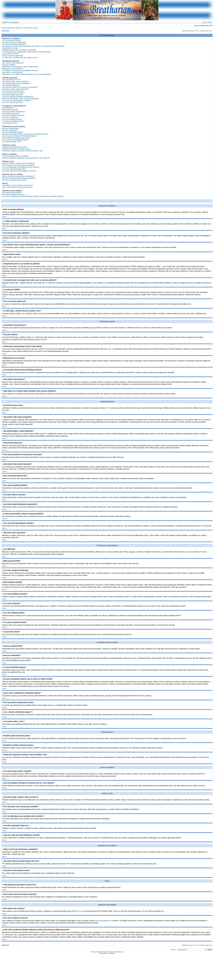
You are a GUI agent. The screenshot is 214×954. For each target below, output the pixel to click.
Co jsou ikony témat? (9, 123)
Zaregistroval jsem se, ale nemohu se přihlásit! (19, 50)
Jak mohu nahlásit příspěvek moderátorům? (18, 97)
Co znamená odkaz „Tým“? (12, 142)
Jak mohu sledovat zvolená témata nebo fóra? (19, 178)
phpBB (100, 952)
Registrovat (15, 22)
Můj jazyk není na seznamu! (12, 69)
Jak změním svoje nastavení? (13, 63)
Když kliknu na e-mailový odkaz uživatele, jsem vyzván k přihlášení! (26, 74)
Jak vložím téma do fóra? (11, 80)
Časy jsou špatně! (8, 65)
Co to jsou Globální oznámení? (13, 115)
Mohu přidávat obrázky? (11, 113)
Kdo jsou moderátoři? (10, 130)
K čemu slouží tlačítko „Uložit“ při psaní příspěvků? (20, 99)
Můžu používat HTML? (10, 110)
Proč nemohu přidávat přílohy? (13, 93)
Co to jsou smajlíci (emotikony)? (13, 112)
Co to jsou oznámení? (10, 117)
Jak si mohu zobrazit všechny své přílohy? (17, 187)
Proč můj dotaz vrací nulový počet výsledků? (18, 165)
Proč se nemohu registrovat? (12, 56)
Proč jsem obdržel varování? (12, 95)
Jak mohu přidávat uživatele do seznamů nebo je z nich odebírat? (26, 158)
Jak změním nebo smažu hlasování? (15, 89)
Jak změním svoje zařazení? (12, 72)
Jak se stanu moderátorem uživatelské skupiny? (19, 136)
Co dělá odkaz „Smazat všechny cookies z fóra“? (20, 58)
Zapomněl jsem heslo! (10, 48)
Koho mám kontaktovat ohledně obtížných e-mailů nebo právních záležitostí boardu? (33, 196)
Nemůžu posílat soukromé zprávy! (14, 147)
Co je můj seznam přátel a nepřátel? (15, 156)
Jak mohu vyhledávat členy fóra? (14, 169)
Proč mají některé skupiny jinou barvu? (16, 138)
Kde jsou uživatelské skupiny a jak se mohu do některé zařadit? (25, 134)
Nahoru (4, 216)
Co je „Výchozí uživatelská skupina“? (15, 140)
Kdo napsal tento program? (12, 193)
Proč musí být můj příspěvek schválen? (16, 101)
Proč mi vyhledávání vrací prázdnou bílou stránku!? (20, 167)
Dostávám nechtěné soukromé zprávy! (16, 149)
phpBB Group (77, 911)
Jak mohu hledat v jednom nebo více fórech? (18, 163)
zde (162, 911)
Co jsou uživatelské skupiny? (12, 132)
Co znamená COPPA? (10, 54)
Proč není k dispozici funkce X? (13, 194)
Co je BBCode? (8, 108)
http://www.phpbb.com (103, 920)
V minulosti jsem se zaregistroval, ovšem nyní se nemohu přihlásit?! (26, 52)
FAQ (204, 22)
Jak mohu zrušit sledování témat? (14, 180)
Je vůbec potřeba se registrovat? (14, 42)
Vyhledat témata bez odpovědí (11, 28)
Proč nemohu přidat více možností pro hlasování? (20, 87)
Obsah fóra (5, 31)
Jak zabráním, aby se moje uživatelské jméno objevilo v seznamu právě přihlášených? (33, 46)
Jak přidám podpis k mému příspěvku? (16, 83)
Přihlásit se (6, 22)
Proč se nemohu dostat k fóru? (13, 91)
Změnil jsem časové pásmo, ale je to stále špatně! (20, 67)
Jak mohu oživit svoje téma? (12, 102)
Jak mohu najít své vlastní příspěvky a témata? (19, 171)
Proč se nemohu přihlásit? (11, 40)
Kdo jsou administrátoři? (11, 128)
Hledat (209, 22)
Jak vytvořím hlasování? (11, 85)
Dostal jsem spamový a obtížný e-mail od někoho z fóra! (22, 151)
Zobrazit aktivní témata (30, 28)
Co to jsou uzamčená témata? (13, 121)
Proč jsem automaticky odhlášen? (14, 44)
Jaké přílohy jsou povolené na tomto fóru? (17, 185)
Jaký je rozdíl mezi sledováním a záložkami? (18, 176)
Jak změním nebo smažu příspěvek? (15, 81)
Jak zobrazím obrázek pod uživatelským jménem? (20, 70)
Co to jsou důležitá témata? (12, 119)
